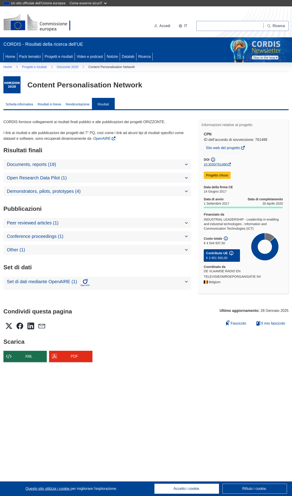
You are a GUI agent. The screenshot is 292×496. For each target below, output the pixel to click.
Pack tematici (30, 57)
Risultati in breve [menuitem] (49, 104)
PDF (74, 356)
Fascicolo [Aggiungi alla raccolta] (236, 322)
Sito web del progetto (223, 148)
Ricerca (144, 57)
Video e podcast (90, 57)
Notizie (112, 57)
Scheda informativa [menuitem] (19, 104)
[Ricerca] (276, 26)
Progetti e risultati (59, 57)
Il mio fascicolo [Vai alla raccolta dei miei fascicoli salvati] (270, 323)
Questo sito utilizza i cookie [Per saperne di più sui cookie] (48, 489)
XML (29, 356)
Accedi (162, 26)
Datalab (128, 57)
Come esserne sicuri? (88, 3)
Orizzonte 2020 (67, 67)
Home (10, 57)
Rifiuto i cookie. (254, 489)
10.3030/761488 (215, 164)
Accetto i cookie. (187, 489)
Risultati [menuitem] (103, 104)
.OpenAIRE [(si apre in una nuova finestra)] (102, 138)
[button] (183, 26)
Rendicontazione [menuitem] (77, 104)
